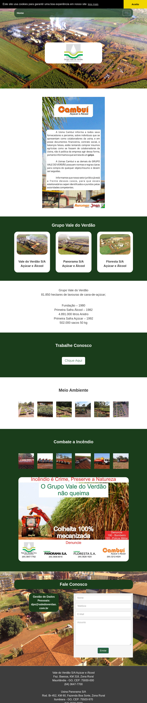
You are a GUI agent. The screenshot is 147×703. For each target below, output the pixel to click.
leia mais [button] (93, 4)
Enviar (103, 650)
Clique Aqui (73, 360)
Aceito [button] (135, 4)
